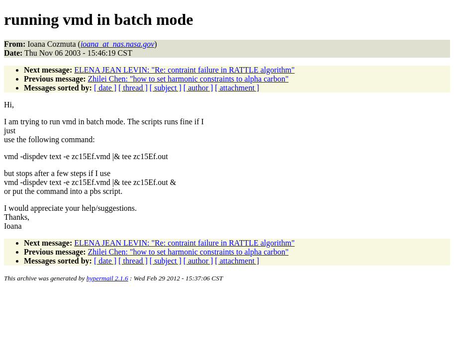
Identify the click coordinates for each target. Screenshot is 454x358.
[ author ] (198, 88)
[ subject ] (166, 88)
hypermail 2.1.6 (107, 278)
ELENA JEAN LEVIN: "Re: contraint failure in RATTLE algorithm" (184, 70)
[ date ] (105, 88)
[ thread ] (133, 88)
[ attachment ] (237, 88)
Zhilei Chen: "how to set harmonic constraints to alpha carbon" (188, 79)
